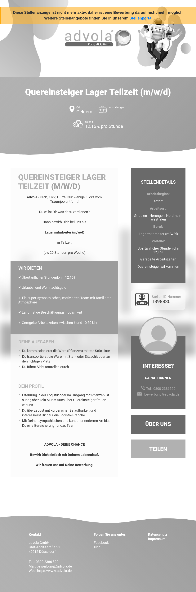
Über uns (158, 424)
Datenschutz (157, 534)
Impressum (157, 539)
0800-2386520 (164, 389)
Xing (97, 547)
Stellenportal (141, 18)
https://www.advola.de (54, 571)
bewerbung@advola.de (162, 394)
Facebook (101, 543)
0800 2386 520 (47, 562)
